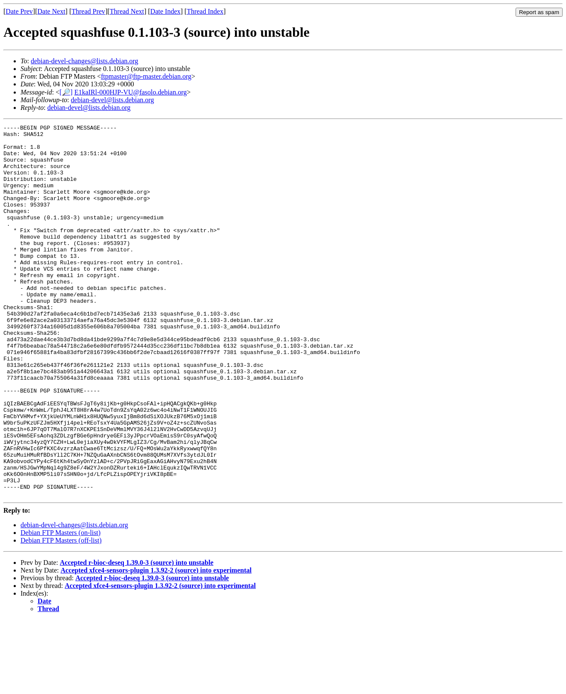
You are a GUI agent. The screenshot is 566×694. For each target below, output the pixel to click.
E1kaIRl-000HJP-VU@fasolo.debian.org (130, 92)
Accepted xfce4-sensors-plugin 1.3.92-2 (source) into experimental (156, 644)
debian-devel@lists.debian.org (112, 99)
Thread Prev (88, 11)
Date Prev (19, 11)
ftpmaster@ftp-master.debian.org (146, 76)
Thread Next (127, 11)
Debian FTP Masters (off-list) (61, 614)
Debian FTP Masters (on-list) (60, 607)
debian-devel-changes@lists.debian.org (84, 61)
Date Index (165, 11)
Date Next (51, 11)
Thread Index (205, 11)
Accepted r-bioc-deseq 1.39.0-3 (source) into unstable (137, 637)
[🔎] (66, 92)
